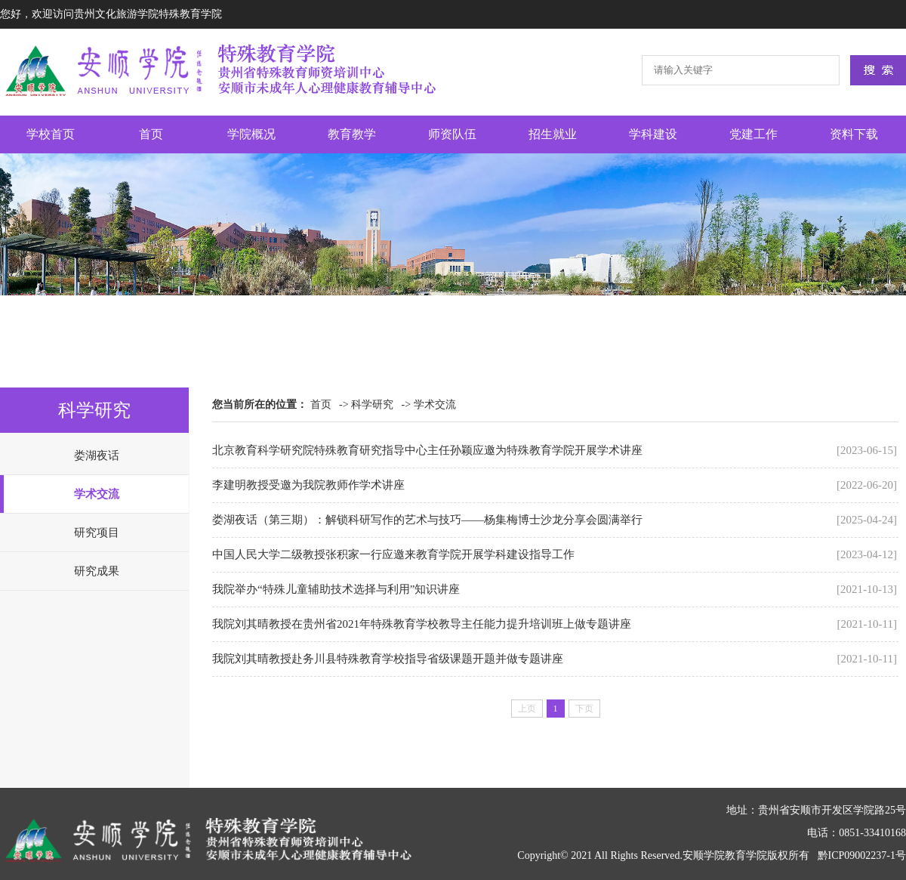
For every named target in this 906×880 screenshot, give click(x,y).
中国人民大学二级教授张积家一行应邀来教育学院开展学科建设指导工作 (393, 554)
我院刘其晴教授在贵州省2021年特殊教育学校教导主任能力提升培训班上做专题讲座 (421, 624)
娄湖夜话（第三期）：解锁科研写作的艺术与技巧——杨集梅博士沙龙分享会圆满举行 (427, 520)
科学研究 (372, 404)
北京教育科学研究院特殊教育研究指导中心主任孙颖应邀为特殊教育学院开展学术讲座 (427, 450)
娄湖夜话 (96, 455)
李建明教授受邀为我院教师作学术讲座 (308, 485)
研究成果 (96, 571)
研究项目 (96, 532)
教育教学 (352, 134)
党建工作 (753, 134)
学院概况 (251, 134)
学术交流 (96, 494)
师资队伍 (452, 134)
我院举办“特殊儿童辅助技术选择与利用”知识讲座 (336, 589)
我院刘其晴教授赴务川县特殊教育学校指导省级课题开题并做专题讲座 (387, 659)
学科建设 (653, 134)
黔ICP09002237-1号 (862, 855)
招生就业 (552, 134)
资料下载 (854, 134)
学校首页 (50, 134)
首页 (151, 134)
